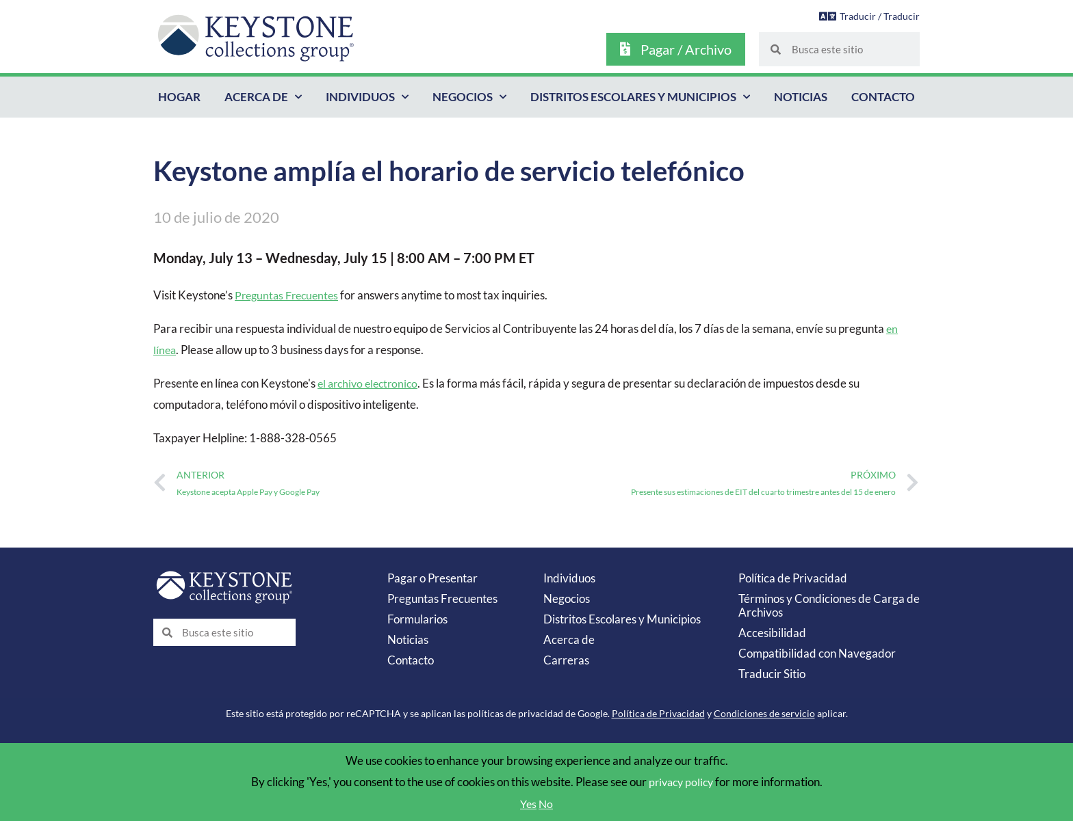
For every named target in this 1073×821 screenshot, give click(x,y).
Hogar (179, 97)
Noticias (800, 97)
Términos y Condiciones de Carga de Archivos (829, 605)
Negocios (469, 97)
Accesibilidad (772, 632)
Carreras (566, 660)
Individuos (367, 97)
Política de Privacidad (792, 578)
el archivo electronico (371, 383)
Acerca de (263, 97)
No (546, 803)
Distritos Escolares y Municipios (640, 97)
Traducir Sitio (771, 674)
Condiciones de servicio (764, 713)
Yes (528, 803)
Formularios (417, 619)
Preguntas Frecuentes (289, 295)
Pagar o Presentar (432, 578)
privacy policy (680, 782)
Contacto (883, 97)
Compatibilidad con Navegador (817, 653)
